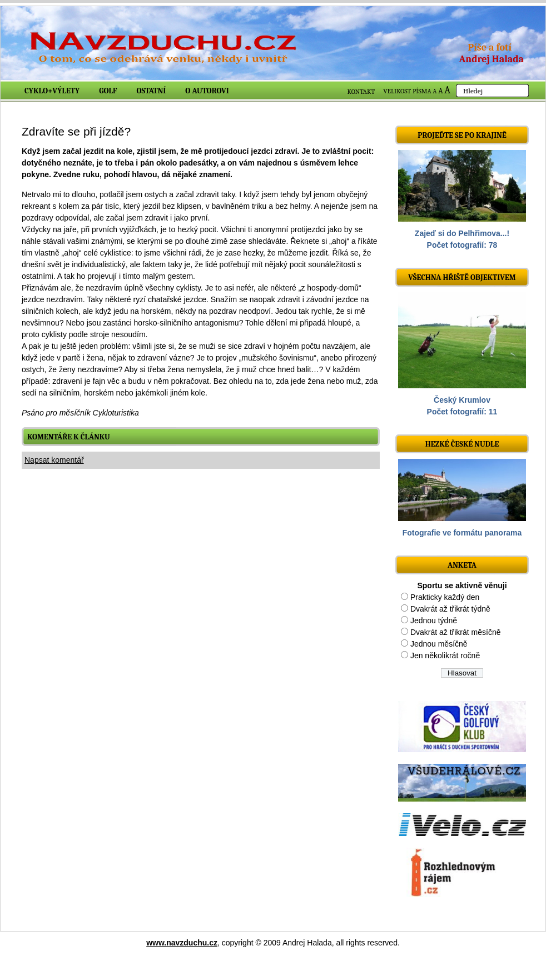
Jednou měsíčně (439, 643)
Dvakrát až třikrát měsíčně (455, 632)
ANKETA (462, 565)
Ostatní (151, 91)
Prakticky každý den (445, 597)
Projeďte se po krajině (462, 135)
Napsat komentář (54, 460)
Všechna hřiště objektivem (461, 277)
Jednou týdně (433, 620)
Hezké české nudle (462, 444)
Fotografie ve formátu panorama (462, 532)
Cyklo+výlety (52, 91)
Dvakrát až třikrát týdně (450, 608)
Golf (108, 91)
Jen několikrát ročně (445, 655)
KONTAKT (361, 92)
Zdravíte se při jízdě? (76, 131)
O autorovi (207, 91)
